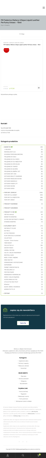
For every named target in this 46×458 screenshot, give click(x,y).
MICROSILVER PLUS (10, 152)
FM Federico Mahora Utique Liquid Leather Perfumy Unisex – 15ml (21, 44)
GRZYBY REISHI (8, 248)
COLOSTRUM (8, 238)
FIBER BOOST (8, 243)
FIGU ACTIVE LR (8, 245)
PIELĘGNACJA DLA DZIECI (11, 159)
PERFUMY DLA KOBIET (10, 195)
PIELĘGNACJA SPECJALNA (12, 164)
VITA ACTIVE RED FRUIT (11, 282)
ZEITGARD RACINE (9, 186)
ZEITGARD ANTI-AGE (10, 174)
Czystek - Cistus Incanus (11, 240)
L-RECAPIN (7, 149)
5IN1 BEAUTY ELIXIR (10, 228)
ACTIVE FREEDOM (9, 233)
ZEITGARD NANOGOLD (10, 181)
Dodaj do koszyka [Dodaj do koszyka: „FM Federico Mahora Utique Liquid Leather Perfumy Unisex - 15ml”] (38, 87)
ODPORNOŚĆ (8, 265)
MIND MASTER (8, 260)
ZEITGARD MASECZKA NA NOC (13, 178)
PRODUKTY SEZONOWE (10, 204)
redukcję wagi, (17, 415)
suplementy (12, 351)
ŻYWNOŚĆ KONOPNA (10, 222)
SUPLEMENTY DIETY (10, 226)
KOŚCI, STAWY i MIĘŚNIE (11, 257)
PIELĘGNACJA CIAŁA (10, 157)
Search (23, 455)
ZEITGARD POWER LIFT (11, 183)
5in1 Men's (7, 230)
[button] (23, 323)
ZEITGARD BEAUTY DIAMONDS (13, 176)
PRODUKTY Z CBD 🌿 (10, 212)
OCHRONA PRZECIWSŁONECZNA (13, 154)
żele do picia (34, 411)
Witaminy (6, 284)
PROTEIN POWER (9, 272)
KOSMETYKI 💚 (8, 147)
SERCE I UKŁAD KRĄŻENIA (11, 277)
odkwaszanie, (31, 413)
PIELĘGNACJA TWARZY (11, 166)
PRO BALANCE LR (9, 269)
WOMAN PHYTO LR (9, 289)
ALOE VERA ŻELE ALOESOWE (12, 235)
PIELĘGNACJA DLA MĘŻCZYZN (13, 161)
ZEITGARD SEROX (9, 188)
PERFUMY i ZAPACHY (8, 42)
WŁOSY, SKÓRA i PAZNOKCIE (12, 287)
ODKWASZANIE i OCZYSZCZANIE (13, 262)
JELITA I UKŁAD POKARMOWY (12, 252)
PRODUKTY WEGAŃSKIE (11, 208)
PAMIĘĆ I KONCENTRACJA (11, 267)
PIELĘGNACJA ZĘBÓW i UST (12, 171)
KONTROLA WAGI (9, 255)
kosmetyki (22, 351)
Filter (21, 34)
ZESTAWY (7, 293)
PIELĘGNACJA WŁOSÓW (11, 169)
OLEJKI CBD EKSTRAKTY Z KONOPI (14, 219)
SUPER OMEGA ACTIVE (10, 279)
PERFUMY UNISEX (19, 42)
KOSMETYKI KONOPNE (10, 217)
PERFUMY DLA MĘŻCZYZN (11, 197)
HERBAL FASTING (9, 250)
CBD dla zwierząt (9, 214)
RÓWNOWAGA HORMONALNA (12, 274)
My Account (7, 455)
